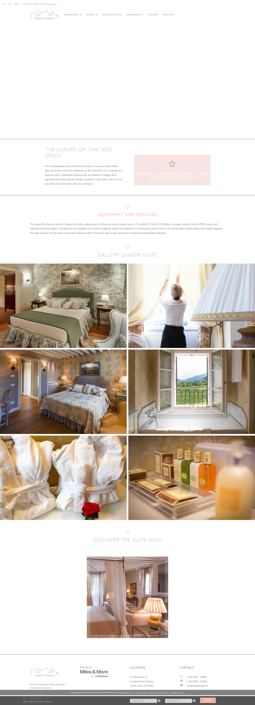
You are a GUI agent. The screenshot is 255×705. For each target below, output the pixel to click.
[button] (63, 306)
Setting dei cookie (178, 692)
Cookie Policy (163, 692)
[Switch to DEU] (10, 4)
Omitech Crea (128, 692)
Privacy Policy (141, 692)
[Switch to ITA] (4, 4)
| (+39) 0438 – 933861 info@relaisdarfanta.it (38, 4)
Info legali (153, 692)
